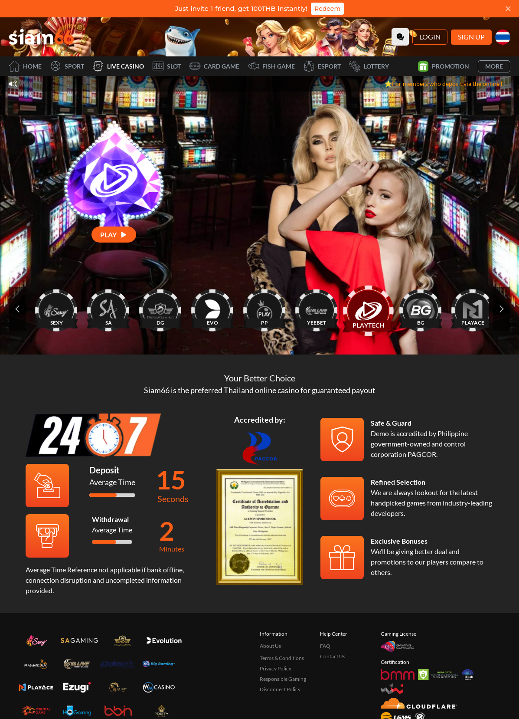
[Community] (400, 37)
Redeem (327, 9)
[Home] (41, 36)
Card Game (214, 66)
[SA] (108, 308)
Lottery (369, 66)
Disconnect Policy (280, 689)
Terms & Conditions (282, 658)
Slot (167, 66)
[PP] (264, 308)
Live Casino (118, 66)
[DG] (160, 308)
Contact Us (332, 656)
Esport (322, 66)
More (494, 66)
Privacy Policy (275, 668)
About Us (270, 646)
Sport (67, 66)
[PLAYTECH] (369, 308)
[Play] (113, 235)
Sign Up (471, 37)
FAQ (325, 646)
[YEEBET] (316, 308)
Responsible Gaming (283, 679)
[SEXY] (56, 308)
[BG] (420, 308)
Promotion (443, 66)
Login (430, 37)
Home (25, 66)
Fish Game (271, 66)
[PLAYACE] (472, 308)
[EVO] (212, 308)
